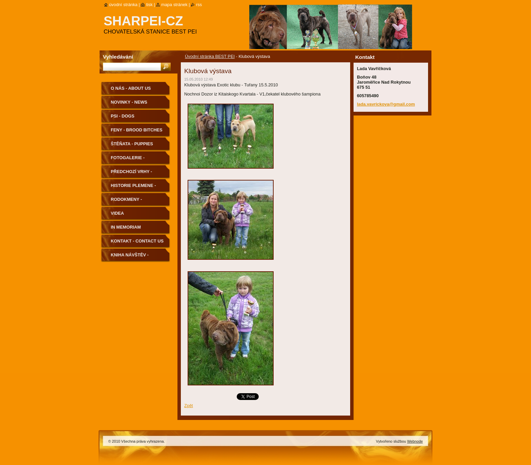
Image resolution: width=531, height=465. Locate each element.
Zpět (188, 405)
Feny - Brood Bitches (137, 129)
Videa (117, 213)
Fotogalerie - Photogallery (129, 160)
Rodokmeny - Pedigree (126, 202)
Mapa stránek (174, 4)
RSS (199, 4)
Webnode (415, 441)
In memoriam (126, 227)
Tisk (149, 4)
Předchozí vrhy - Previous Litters (131, 174)
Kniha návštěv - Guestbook (130, 257)
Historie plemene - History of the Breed (137, 188)
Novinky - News (129, 102)
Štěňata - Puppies (132, 143)
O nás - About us (131, 88)
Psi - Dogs (122, 116)
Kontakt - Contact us (137, 241)
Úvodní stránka (123, 4)
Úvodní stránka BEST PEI (210, 56)
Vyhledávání (118, 57)
